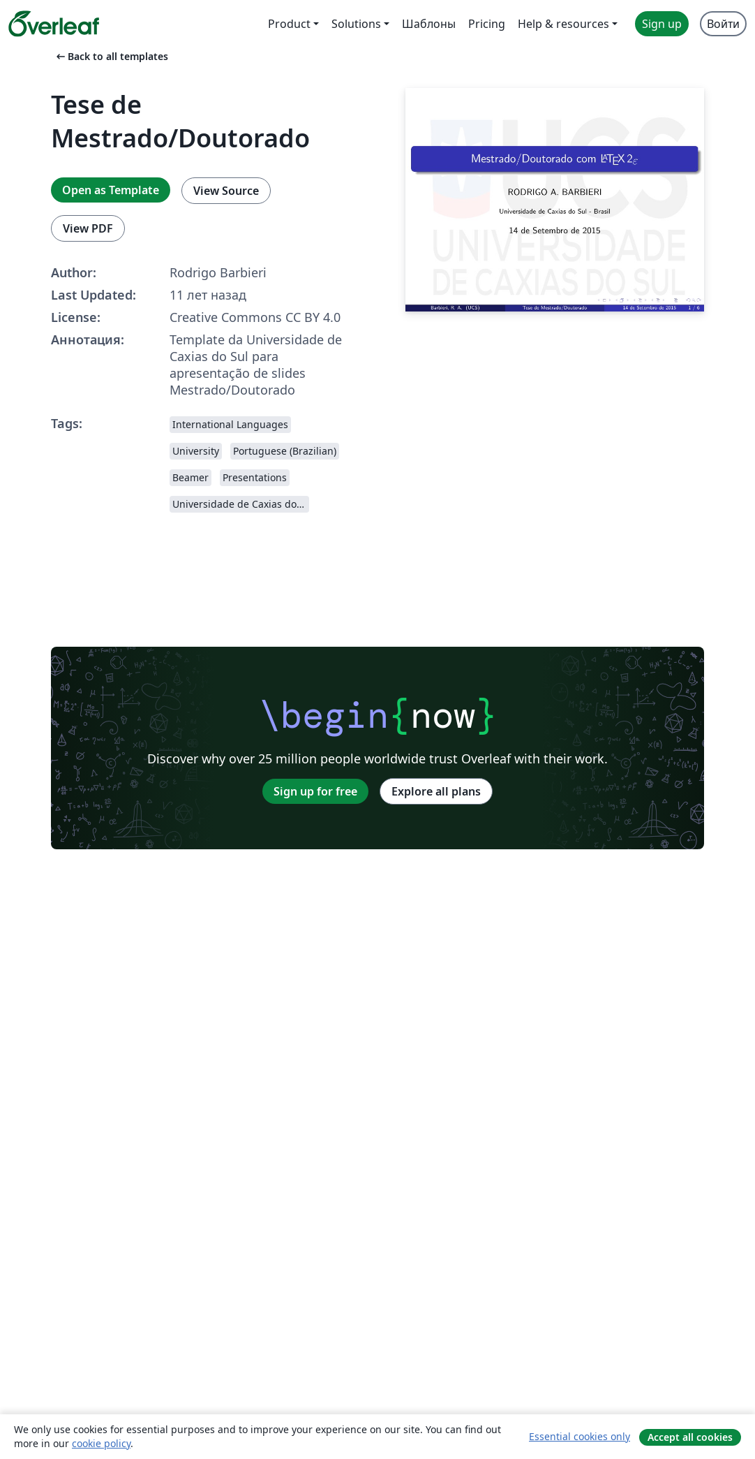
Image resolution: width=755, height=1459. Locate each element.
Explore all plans (436, 791)
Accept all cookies (690, 1437)
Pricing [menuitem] (486, 23)
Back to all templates (111, 56)
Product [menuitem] (289, 23)
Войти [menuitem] (723, 23)
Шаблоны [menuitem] (429, 23)
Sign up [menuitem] (662, 23)
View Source (226, 190)
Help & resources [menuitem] (563, 23)
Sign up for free (315, 791)
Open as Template (110, 190)
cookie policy (101, 1443)
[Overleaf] (53, 23)
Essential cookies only (579, 1436)
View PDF (88, 228)
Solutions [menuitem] (356, 23)
